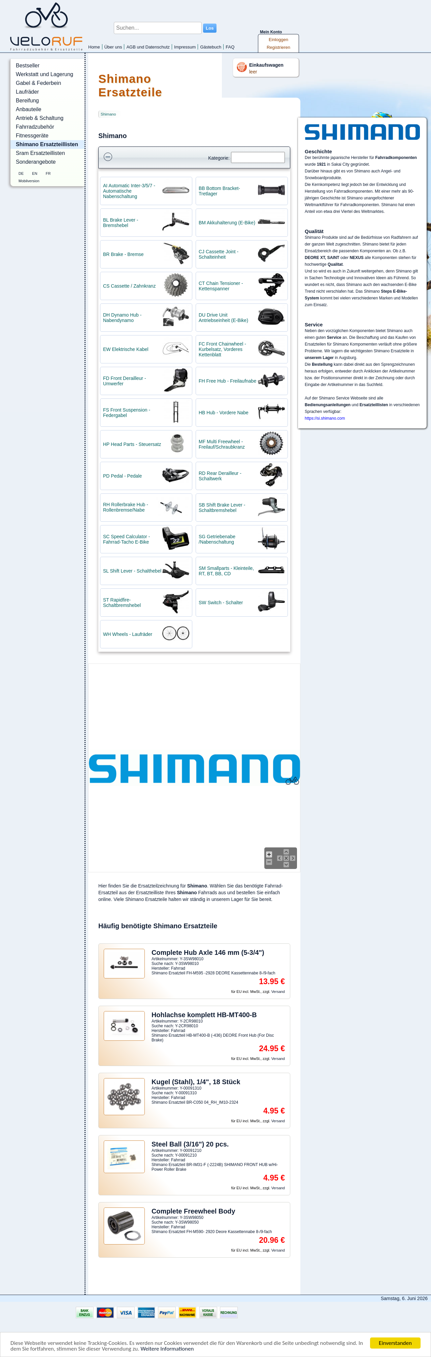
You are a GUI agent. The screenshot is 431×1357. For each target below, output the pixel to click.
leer (253, 71)
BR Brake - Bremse (123, 254)
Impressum (185, 47)
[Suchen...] (158, 28)
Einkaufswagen (266, 65)
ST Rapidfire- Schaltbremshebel (122, 602)
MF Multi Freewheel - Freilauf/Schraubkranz (222, 444)
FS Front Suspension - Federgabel (126, 412)
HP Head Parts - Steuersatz (132, 444)
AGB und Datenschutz (148, 47)
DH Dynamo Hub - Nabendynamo (122, 317)
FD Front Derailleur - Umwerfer (124, 381)
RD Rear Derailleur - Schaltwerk (220, 476)
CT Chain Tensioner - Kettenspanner (221, 286)
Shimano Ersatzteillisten (47, 144)
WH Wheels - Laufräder (127, 634)
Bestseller (27, 65)
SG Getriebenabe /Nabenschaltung (217, 539)
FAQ (230, 47)
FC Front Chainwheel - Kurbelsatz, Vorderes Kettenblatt (222, 349)
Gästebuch (210, 47)
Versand (278, 992)
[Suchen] (258, 157)
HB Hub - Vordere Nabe (223, 412)
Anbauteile (28, 109)
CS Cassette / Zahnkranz (129, 286)
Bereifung (27, 100)
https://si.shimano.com (325, 418)
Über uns (113, 47)
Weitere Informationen (167, 1349)
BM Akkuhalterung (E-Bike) (227, 222)
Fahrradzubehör (35, 127)
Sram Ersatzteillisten (40, 153)
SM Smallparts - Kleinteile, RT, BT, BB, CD (226, 571)
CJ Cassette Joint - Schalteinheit (218, 254)
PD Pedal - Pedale (122, 476)
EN (34, 173)
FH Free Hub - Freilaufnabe (227, 381)
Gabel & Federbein (38, 83)
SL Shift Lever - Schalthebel (132, 571)
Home (94, 47)
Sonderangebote (36, 162)
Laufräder (27, 92)
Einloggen (278, 39)
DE (21, 173)
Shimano (108, 114)
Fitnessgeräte (32, 135)
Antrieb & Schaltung (39, 118)
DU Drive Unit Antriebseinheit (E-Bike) (223, 317)
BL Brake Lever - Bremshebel (120, 222)
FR (48, 173)
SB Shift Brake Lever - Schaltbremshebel (222, 507)
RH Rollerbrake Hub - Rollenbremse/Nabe (125, 507)
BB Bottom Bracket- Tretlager (219, 191)
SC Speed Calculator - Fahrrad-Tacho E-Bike (126, 539)
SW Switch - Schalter (221, 602)
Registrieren (278, 47)
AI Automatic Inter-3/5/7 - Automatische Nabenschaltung (129, 191)
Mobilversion (29, 181)
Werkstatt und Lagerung (44, 74)
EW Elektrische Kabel (125, 349)
